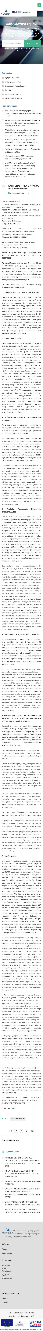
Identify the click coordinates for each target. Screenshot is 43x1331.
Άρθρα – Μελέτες (12, 78)
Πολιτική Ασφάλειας (15, 1312)
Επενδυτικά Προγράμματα (15, 86)
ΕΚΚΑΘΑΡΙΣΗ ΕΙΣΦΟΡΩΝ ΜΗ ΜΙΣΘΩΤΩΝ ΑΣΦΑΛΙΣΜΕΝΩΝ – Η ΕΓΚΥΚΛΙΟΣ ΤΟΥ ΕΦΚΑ (22, 1203)
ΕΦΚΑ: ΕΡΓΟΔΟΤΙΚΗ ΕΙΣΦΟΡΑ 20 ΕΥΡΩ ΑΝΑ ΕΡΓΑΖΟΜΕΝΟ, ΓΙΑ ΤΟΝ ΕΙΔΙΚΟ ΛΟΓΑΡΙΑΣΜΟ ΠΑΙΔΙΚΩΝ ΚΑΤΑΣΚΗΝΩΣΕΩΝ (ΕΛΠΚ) (22, 1193)
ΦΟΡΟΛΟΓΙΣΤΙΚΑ (9, 31)
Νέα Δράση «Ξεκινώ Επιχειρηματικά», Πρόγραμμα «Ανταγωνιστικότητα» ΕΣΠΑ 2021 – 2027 (23, 113)
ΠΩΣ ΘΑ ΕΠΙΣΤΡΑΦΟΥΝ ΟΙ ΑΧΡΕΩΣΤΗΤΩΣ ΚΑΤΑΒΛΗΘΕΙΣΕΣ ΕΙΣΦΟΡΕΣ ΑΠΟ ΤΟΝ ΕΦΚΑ (22, 1210)
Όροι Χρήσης (29, 1312)
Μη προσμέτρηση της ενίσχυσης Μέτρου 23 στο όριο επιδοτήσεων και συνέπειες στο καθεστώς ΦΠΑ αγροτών (22, 123)
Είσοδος (5, 1298)
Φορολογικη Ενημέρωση (30, 48)
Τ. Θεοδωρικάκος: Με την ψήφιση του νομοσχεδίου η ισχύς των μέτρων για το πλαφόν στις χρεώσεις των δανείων (21, 142)
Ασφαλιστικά (9, 34)
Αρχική (4, 1249)
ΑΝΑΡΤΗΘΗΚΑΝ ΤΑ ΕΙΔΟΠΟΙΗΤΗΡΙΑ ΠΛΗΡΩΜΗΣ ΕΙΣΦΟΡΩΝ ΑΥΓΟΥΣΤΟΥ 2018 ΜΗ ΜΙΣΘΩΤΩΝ (21, 1174)
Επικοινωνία (7, 1253)
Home (5, 28)
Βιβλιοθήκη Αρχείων (29, 28)
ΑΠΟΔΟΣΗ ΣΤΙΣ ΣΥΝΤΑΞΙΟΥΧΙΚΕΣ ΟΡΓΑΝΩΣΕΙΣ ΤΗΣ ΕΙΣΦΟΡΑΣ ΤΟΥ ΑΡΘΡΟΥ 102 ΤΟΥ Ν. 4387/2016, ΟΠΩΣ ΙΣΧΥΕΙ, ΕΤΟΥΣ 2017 (22, 1162)
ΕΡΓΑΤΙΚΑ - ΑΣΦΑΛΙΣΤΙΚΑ (27, 31)
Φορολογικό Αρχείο (13, 94)
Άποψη (8, 90)
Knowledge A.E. (27, 1316)
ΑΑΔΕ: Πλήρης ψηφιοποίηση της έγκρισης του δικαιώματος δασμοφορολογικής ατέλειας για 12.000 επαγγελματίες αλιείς (22, 132)
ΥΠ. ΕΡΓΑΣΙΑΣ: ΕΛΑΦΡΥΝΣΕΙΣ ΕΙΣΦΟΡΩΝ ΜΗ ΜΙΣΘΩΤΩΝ (23, 1182)
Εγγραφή (5, 1302)
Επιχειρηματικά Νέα (13, 82)
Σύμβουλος (14, 28)
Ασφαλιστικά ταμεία (24, 34)
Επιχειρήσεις (22, 51)
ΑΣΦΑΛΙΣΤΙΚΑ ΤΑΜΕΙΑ (18, 1119)
